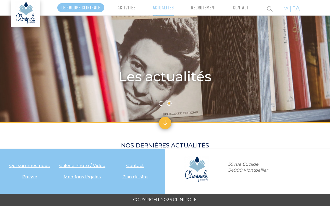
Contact (241, 8)
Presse (29, 176)
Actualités (163, 8)
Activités (127, 8)
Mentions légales (82, 176)
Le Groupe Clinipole (80, 8)
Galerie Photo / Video (82, 165)
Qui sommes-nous (29, 165)
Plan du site (135, 176)
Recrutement (203, 8)
